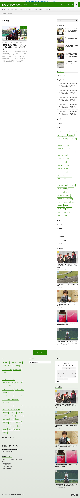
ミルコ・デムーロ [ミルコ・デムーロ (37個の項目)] (63, 182)
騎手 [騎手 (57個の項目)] (67, 215)
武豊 (21, 42)
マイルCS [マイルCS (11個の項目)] (61, 175)
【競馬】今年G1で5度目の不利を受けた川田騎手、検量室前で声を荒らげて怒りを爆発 (71, 55)
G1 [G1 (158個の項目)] (75, 132)
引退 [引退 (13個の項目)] (68, 195)
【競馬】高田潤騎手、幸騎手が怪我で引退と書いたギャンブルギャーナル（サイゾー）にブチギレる (67, 304)
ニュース (60, 287)
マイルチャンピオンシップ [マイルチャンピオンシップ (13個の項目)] (64, 178)
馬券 (16, 9)
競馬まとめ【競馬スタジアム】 (18, 494)
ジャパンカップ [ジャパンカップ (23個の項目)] (62, 155)
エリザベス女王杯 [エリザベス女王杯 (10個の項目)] (63, 142)
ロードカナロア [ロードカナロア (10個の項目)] (62, 188)
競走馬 (30, 9)
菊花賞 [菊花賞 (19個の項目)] (66, 205)
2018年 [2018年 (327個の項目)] (61, 132)
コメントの (62, 240)
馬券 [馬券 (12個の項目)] (71, 212)
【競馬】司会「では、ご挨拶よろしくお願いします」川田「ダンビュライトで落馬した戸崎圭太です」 (68, 85)
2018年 (10, 42)
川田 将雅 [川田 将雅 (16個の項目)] (61, 195)
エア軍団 (17, 42)
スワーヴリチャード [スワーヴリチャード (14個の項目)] (63, 165)
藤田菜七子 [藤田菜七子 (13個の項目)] (61, 208)
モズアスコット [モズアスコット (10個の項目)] (62, 185)
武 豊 (24, 27)
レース (25, 9)
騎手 (36, 9)
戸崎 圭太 (65, 344)
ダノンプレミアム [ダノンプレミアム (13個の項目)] (63, 168)
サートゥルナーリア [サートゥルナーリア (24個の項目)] (63, 152)
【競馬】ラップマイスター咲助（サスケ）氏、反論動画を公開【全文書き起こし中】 (71, 30)
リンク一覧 (47, 9)
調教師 (40, 9)
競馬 (23, 42)
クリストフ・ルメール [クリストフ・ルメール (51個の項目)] (64, 148)
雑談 (21, 9)
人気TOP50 (10, 9)
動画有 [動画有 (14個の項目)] (71, 188)
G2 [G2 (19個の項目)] (59, 135)
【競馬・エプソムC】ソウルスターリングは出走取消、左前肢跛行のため (71, 38)
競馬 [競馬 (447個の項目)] (60, 205)
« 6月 (58, 381)
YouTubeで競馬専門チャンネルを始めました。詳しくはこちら (40, 1)
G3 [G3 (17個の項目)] (64, 135)
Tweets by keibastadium (7, 451)
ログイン (61, 232)
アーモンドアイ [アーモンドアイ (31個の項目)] (62, 138)
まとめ (14, 42)
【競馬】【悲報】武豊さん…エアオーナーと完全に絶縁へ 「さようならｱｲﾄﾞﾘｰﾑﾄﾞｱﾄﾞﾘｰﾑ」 (14, 47)
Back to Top (40, 352)
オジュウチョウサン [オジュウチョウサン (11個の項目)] (63, 145)
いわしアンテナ (6, 464)
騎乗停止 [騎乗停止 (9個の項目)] (60, 215)
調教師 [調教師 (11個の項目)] (69, 208)
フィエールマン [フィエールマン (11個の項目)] (62, 172)
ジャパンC (60, 344)
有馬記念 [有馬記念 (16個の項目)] (69, 198)
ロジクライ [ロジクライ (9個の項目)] (72, 185)
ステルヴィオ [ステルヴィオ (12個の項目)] (62, 162)
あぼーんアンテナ (7, 468)
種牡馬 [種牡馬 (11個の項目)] (74, 202)
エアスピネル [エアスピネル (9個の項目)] (72, 138)
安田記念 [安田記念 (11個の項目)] (68, 192)
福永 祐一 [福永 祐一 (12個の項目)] (67, 202)
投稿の (61, 236)
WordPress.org (62, 243)
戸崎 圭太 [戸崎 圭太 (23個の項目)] (61, 198)
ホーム (3, 9)
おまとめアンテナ (7, 463)
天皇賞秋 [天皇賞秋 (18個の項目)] (61, 192)
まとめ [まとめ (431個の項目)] (71, 135)
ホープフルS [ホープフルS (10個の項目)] (72, 172)
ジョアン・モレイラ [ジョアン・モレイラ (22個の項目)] (63, 158)
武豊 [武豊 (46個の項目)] (60, 202)
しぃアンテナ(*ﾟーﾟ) (7, 466)
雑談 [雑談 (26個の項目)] (66, 212)
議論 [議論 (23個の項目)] (60, 212)
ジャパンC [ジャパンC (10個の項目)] (73, 152)
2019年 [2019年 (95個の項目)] (68, 132)
